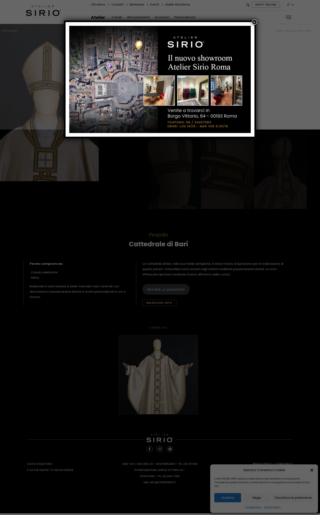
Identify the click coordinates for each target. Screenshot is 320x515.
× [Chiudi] (254, 22)
